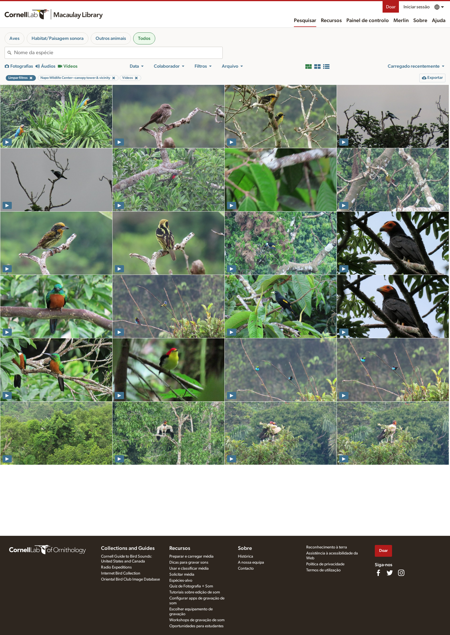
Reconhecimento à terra (326, 547)
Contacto (246, 568)
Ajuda (438, 20)
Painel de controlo (367, 20)
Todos (144, 38)
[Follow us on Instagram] (401, 572)
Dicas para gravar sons (188, 562)
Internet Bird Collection (120, 573)
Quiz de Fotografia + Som (191, 586)
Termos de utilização (323, 570)
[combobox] (118, 52)
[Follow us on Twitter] (389, 572)
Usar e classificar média (189, 568)
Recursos (331, 20)
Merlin (401, 20)
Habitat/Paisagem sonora (58, 38)
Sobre (420, 20)
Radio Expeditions (116, 567)
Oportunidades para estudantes (196, 626)
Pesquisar (305, 20)
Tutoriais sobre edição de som (194, 592)
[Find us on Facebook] (378, 572)
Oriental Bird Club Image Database (130, 579)
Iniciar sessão (417, 7)
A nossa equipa (251, 562)
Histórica (245, 556)
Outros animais (111, 38)
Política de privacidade (325, 564)
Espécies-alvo (180, 581)
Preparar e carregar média (191, 556)
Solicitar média (181, 575)
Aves (14, 38)
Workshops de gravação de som (196, 620)
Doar (390, 7)
